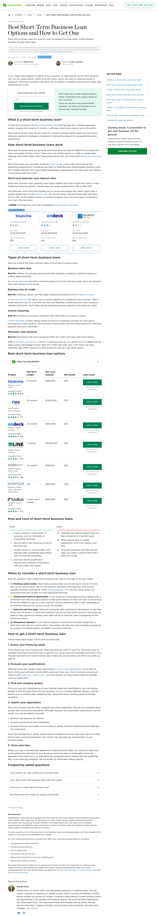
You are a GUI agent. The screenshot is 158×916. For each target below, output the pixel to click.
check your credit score (32, 675)
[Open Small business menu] (101, 5)
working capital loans (58, 590)
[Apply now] (23, 248)
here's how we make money (62, 51)
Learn (39, 15)
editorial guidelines (19, 873)
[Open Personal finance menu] (76, 5)
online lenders (56, 164)
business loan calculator (66, 205)
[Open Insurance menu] (64, 5)
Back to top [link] (16, 807)
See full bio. (32, 908)
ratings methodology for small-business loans (77, 870)
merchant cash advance (26, 342)
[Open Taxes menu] (111, 5)
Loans (29, 15)
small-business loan (48, 125)
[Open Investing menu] (89, 5)
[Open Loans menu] (55, 5)
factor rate (42, 194)
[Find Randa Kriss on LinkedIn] (24, 913)
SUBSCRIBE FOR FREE (127, 151)
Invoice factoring (16, 321)
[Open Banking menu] (40, 5)
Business (19, 15)
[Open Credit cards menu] (30, 5)
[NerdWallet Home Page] (12, 5)
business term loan (19, 281)
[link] (127, 79)
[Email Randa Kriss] (19, 913)
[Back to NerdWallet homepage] (9, 15)
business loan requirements (68, 669)
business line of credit (20, 299)
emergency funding (84, 294)
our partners (44, 51)
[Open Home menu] (48, 5)
